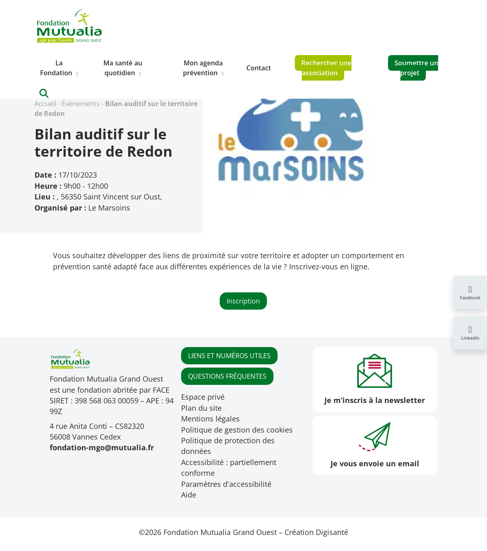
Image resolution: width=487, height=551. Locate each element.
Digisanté (332, 532)
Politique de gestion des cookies (237, 430)
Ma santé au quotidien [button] (122, 67)
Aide (188, 495)
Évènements (81, 103)
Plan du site (201, 408)
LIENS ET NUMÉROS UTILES (229, 355)
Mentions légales (210, 419)
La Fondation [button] (56, 67)
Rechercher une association (326, 67)
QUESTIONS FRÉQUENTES (227, 376)
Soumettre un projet (416, 67)
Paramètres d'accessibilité (226, 484)
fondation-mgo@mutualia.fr (102, 447)
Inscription (243, 301)
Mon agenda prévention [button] (203, 67)
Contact (258, 67)
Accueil (45, 103)
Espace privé (203, 397)
